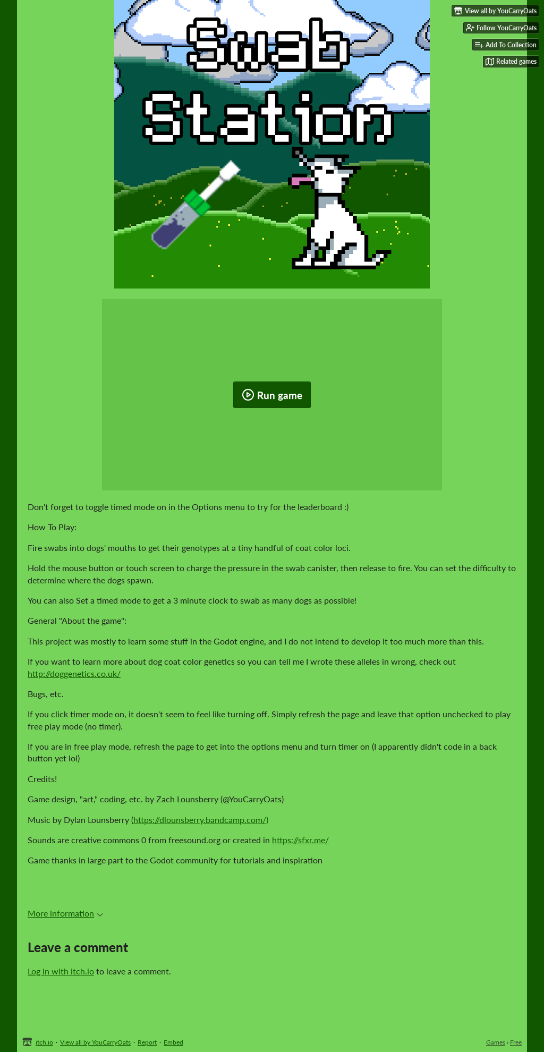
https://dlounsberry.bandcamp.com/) (200, 820)
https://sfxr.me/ (300, 840)
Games (495, 1042)
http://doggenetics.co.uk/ (74, 673)
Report (147, 1042)
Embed (173, 1042)
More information (65, 913)
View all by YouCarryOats (95, 1042)
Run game (272, 394)
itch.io (44, 1042)
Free (516, 1042)
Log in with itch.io (61, 971)
